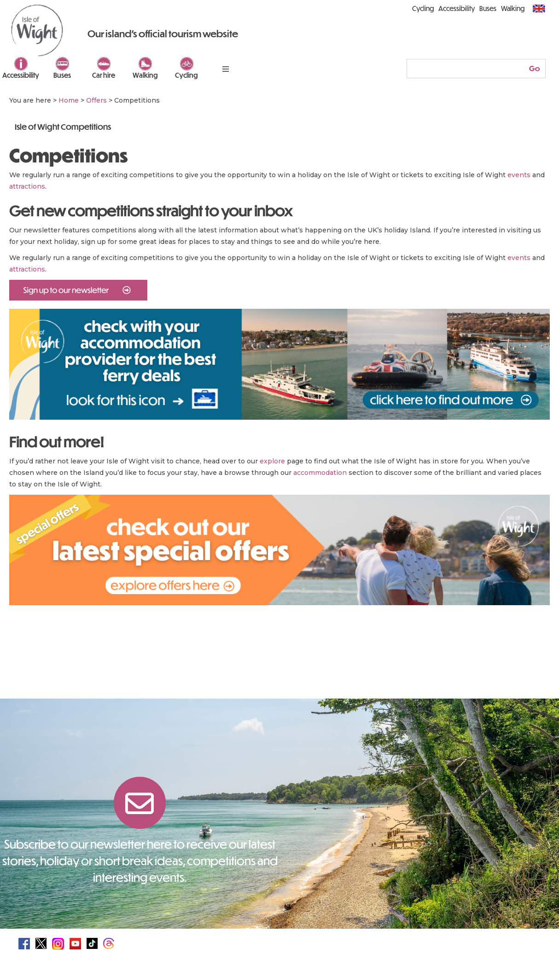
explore (272, 461)
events (518, 175)
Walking (145, 75)
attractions (27, 186)
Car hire (103, 75)
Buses (62, 75)
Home (68, 100)
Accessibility (20, 75)
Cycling (186, 75)
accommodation (320, 472)
